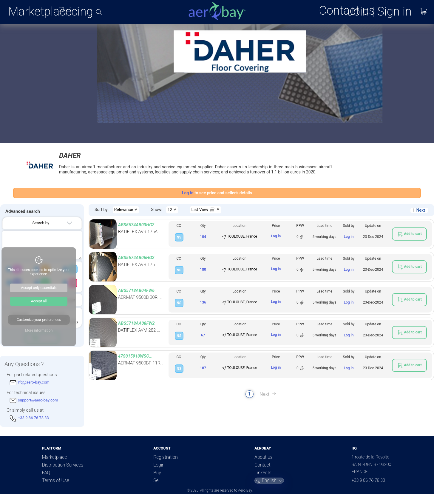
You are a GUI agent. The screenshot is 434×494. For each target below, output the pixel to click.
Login (158, 465)
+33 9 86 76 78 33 (368, 480)
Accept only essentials (39, 288)
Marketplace (40, 11)
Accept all (39, 301)
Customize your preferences (38, 320)
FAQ (46, 472)
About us (263, 457)
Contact (262, 465)
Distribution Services (62, 465)
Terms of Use (55, 480)
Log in (276, 236)
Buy (157, 472)
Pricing (75, 11)
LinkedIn (262, 472)
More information (39, 330)
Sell (156, 480)
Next (420, 210)
